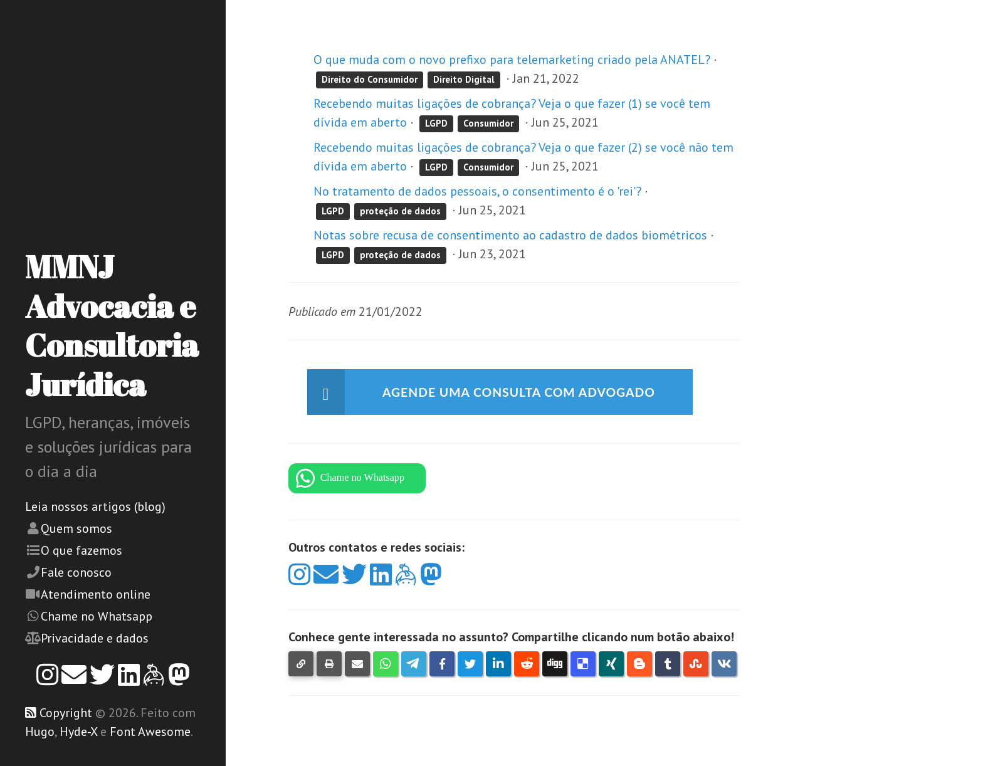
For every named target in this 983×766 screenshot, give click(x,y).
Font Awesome (150, 731)
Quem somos (76, 528)
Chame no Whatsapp (96, 616)
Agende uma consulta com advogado (522, 392)
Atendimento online (95, 594)
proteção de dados (400, 211)
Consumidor (488, 123)
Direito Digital (464, 79)
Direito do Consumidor (370, 79)
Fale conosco (76, 572)
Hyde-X (78, 731)
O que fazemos (81, 550)
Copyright (65, 713)
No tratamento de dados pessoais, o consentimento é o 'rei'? (478, 191)
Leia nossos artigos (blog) (95, 506)
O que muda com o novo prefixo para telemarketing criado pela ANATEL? (511, 59)
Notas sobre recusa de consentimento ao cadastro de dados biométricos (510, 235)
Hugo (40, 731)
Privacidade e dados (95, 638)
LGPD (436, 123)
